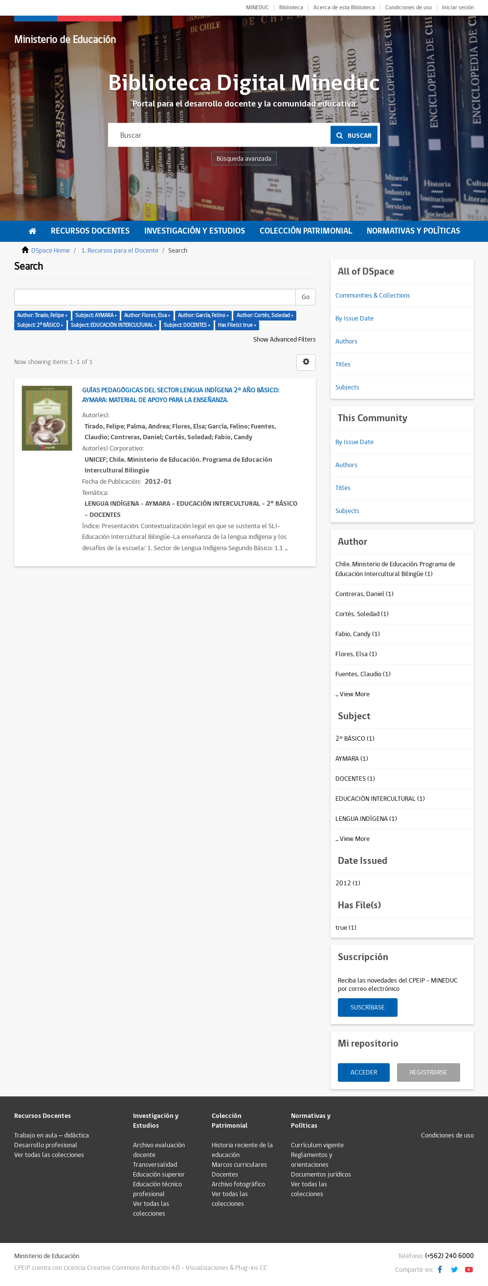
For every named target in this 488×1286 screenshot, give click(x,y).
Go (306, 297)
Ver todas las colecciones (49, 1155)
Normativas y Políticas (413, 231)
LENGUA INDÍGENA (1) (366, 819)
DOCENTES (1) (355, 779)
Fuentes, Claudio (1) (363, 674)
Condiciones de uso (408, 8)
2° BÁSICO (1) (355, 739)
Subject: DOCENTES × (187, 325)
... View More (352, 694)
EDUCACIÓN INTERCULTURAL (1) (380, 799)
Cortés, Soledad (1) (362, 614)
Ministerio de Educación (65, 40)
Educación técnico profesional (157, 1189)
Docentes (225, 1174)
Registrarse (428, 1072)
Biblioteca (291, 8)
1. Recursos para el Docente (119, 251)
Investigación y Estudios (194, 231)
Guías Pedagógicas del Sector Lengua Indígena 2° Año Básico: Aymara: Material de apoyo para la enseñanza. (180, 395)
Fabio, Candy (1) (357, 634)
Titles (343, 364)
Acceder (364, 1072)
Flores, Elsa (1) (356, 654)
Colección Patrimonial (306, 231)
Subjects (347, 387)
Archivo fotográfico (238, 1184)
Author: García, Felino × (203, 315)
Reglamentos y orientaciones (312, 1160)
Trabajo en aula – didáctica (51, 1135)
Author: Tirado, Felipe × (42, 315)
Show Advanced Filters (284, 339)
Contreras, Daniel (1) (364, 594)
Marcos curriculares (239, 1165)
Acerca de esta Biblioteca (344, 8)
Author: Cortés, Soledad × (265, 315)
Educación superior (159, 1174)
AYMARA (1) (351, 759)
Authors (346, 341)
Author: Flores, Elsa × (147, 315)
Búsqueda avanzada (244, 159)
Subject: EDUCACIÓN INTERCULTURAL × (113, 325)
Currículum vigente (317, 1145)
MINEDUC (257, 8)
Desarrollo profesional (45, 1145)
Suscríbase (368, 1007)
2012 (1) (347, 883)
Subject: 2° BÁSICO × (40, 325)
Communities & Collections (372, 295)
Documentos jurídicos (321, 1174)
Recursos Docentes (90, 231)
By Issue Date (354, 318)
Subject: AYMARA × (96, 315)
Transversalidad (155, 1165)
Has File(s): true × (237, 325)
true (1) (345, 928)
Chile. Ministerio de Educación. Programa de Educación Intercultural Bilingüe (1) (395, 569)
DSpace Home (50, 251)
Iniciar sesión (458, 8)
